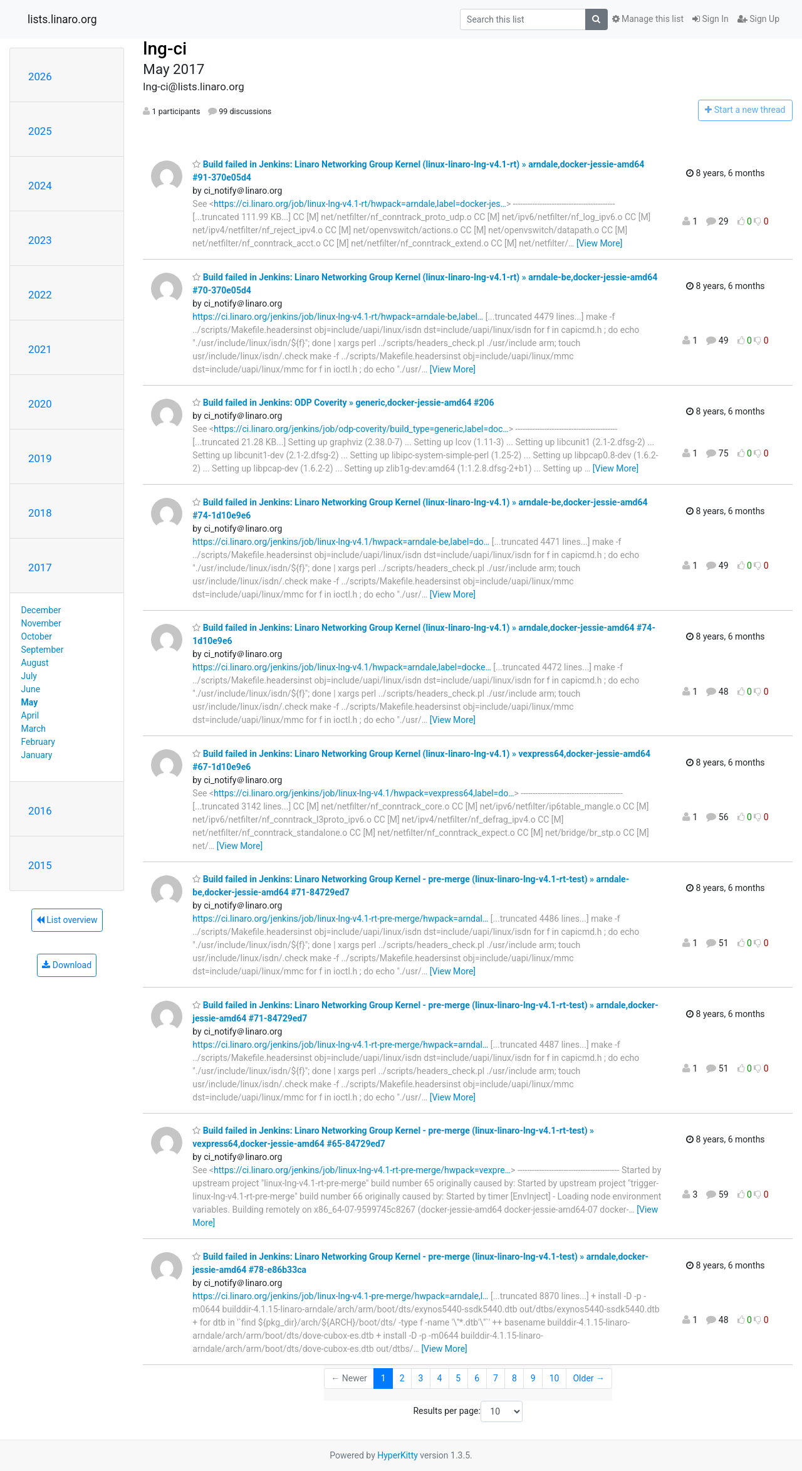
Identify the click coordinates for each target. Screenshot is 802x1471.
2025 (40, 131)
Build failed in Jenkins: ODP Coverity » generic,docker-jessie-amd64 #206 (343, 403)
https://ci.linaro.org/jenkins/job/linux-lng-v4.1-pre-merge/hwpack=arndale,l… (340, 1296)
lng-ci (165, 48)
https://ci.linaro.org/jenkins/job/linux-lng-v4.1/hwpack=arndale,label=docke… (341, 667)
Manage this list (648, 19)
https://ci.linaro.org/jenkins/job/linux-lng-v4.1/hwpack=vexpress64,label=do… (364, 793)
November (41, 623)
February (38, 742)
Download (66, 965)
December (41, 610)
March (33, 729)
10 (554, 1378)
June (31, 689)
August (35, 663)
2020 (40, 404)
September (42, 650)
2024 (40, 185)
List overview (67, 920)
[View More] (599, 243)
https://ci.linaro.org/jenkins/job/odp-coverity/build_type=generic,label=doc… (361, 429)
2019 (40, 458)
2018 (40, 513)
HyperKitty (397, 1455)
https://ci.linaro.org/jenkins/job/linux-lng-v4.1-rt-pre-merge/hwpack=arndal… (340, 919)
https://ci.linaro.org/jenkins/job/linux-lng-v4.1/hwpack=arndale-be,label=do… (340, 542)
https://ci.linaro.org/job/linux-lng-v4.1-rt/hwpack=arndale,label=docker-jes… (360, 204)
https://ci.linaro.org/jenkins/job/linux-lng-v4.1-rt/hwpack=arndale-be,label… (337, 317)
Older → (589, 1378)
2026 (40, 76)
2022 (40, 294)
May (29, 702)
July (29, 676)
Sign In (710, 19)
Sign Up (758, 19)
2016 (40, 810)
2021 (40, 349)
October (36, 636)
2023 (40, 240)
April (30, 715)
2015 (40, 865)
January (37, 755)
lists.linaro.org (62, 19)
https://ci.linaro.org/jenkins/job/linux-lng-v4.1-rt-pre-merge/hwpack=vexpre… (362, 1170)
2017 (40, 567)
